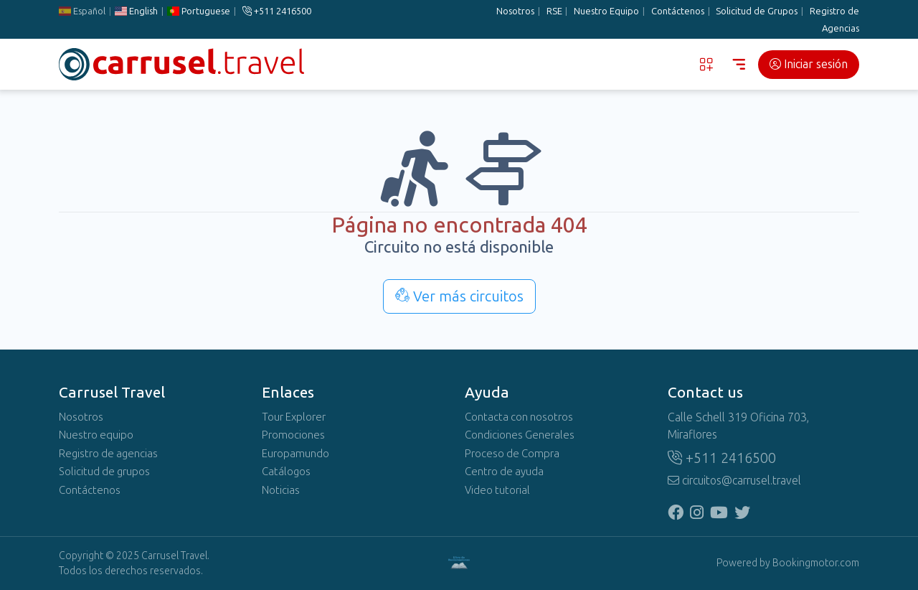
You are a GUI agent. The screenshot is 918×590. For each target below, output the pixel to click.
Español (82, 11)
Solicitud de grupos (104, 471)
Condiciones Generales (519, 435)
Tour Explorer (294, 417)
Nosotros (515, 11)
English (136, 11)
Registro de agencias (108, 453)
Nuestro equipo (96, 435)
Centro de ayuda (504, 471)
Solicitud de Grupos (757, 11)
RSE (554, 11)
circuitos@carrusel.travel (734, 480)
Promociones (293, 435)
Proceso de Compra (512, 453)
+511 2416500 (276, 11)
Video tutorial (497, 490)
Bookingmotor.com (815, 563)
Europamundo (295, 453)
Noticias (281, 490)
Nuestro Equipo (606, 11)
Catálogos (286, 471)
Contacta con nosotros (519, 417)
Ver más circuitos (459, 296)
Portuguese (198, 11)
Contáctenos (677, 11)
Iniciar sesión (809, 64)
